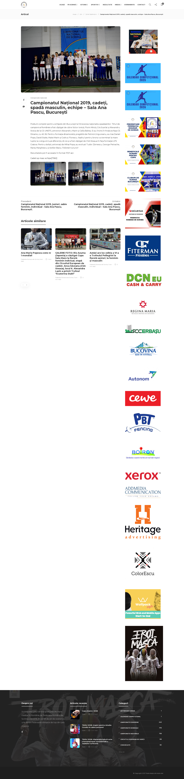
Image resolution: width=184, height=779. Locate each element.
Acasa (74, 14)
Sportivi (94, 5)
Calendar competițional (141, 716)
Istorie (83, 5)
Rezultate (107, 5)
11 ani (75, 277)
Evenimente (129, 5)
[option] (36, 245)
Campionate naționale (38, 98)
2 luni (84, 714)
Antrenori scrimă (141, 711)
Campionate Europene (141, 722)
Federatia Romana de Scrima (30, 259)
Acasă (62, 5)
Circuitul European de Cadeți (141, 739)
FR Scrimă (72, 5)
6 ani (41, 259)
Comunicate (141, 745)
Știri (81, 14)
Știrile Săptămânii (91, 14)
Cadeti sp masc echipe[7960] (43, 158)
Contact (141, 5)
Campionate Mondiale (141, 728)
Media (117, 5)
